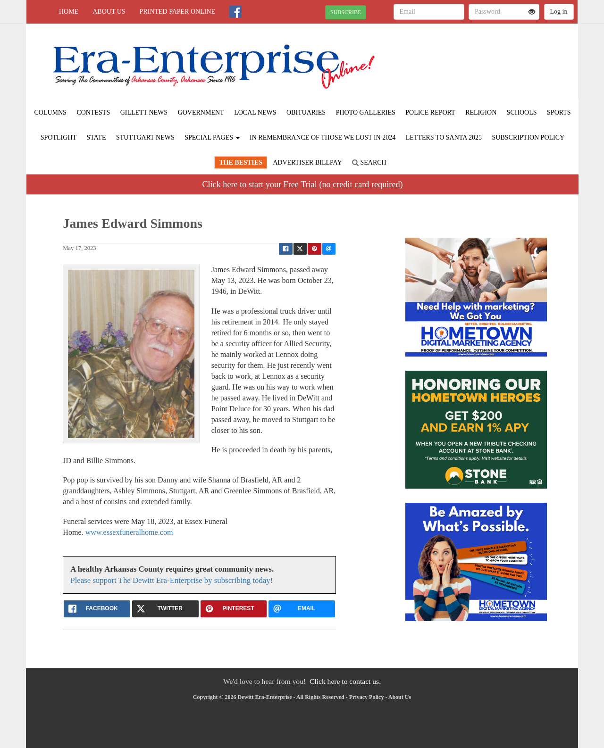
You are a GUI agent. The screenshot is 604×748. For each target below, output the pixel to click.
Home (68, 11)
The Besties (240, 162)
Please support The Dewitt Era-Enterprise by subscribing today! (171, 580)
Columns (50, 112)
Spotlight (58, 137)
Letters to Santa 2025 (444, 137)
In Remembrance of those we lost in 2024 (322, 137)
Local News (255, 112)
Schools (522, 112)
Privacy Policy (366, 697)
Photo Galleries (365, 112)
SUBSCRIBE (345, 12)
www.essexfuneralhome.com (129, 532)
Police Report (430, 112)
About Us (108, 11)
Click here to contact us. (345, 681)
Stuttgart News (145, 137)
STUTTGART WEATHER (491, 56)
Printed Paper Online (178, 11)
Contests (93, 112)
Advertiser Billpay (307, 162)
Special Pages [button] (212, 137)
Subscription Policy (528, 137)
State (96, 137)
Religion (480, 112)
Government (201, 112)
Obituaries (306, 112)
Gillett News (144, 112)
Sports (559, 112)
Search (369, 162)
